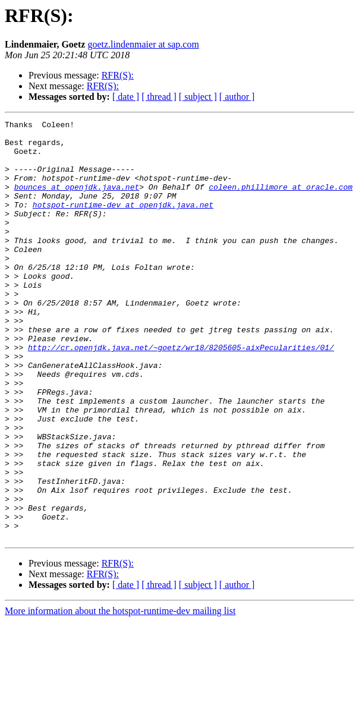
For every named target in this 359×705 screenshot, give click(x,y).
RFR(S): (118, 75)
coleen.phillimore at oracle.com (280, 201)
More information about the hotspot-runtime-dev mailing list (120, 695)
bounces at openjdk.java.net (77, 201)
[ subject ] (198, 97)
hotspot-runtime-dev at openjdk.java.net (123, 222)
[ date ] (125, 97)
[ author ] (237, 97)
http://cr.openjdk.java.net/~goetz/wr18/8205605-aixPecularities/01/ (181, 393)
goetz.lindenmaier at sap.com (143, 44)
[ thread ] (159, 97)
